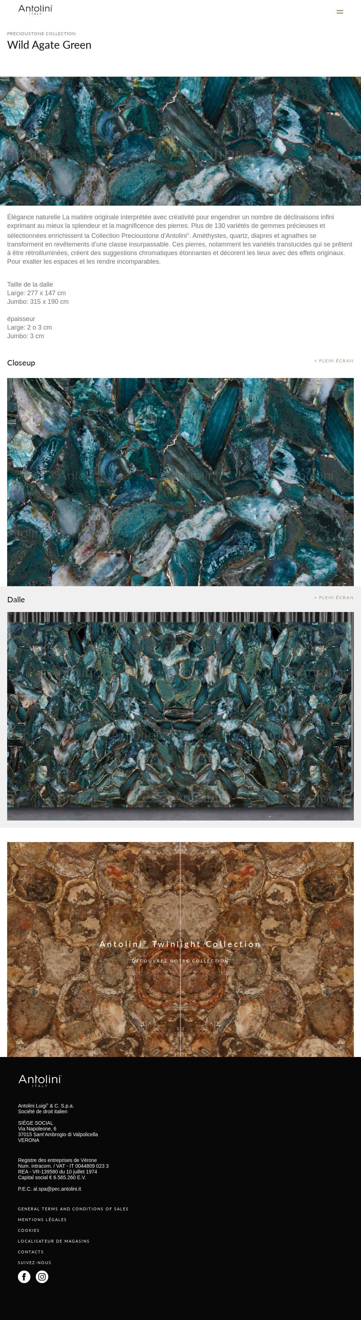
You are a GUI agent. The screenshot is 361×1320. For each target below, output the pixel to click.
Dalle (16, 599)
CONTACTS (31, 1251)
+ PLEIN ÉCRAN (334, 361)
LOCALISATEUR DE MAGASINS (54, 1241)
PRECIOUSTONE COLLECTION (41, 33)
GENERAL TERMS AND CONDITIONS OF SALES (73, 1208)
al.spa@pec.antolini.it (57, 1189)
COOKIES (29, 1230)
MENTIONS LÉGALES (42, 1219)
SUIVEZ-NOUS (35, 1262)
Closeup (21, 362)
